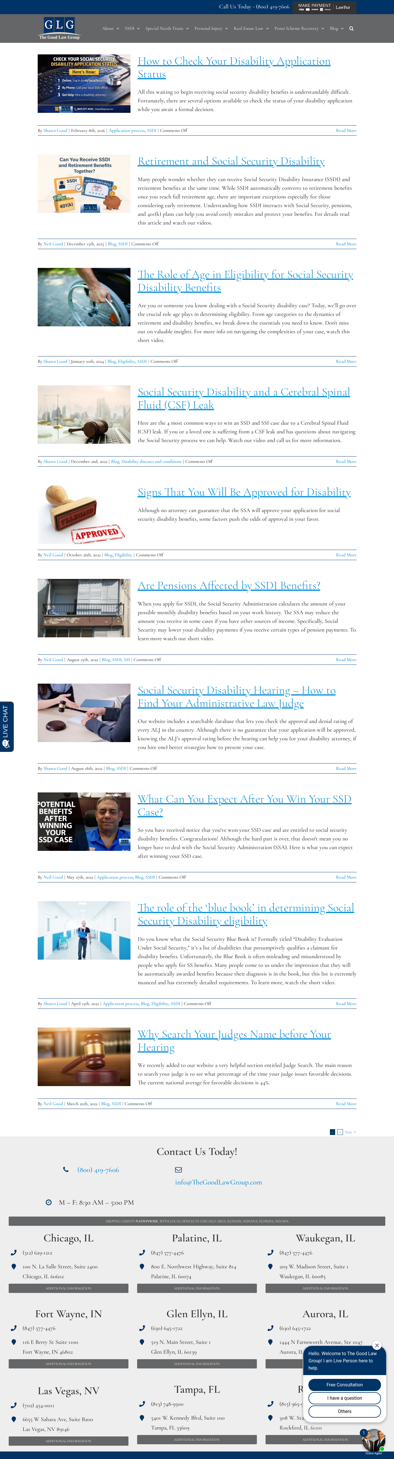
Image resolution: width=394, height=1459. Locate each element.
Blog (112, 244)
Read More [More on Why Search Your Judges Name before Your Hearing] (346, 1104)
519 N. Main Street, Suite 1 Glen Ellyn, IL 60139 (181, 1347)
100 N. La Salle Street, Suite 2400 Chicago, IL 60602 (60, 1271)
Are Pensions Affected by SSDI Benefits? (229, 585)
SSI (127, 660)
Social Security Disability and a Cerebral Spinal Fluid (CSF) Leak (244, 398)
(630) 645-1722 (166, 1328)
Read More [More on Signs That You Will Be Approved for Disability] (346, 555)
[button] (351, 28)
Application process (127, 130)
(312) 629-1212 (37, 1252)
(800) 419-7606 (272, 6)
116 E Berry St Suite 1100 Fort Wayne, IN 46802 (50, 1347)
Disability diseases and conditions (151, 461)
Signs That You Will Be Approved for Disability (244, 492)
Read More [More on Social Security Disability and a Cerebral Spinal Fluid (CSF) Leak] (346, 461)
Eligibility (126, 361)
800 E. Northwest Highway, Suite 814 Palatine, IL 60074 (193, 1271)
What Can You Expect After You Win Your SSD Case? (245, 805)
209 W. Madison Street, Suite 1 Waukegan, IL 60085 (313, 1271)
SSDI (151, 130)
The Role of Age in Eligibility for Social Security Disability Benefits (245, 280)
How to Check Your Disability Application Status (234, 67)
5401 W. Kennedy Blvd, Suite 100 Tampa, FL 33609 (188, 1422)
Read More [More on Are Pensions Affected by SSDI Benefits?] (346, 660)
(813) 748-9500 (167, 1404)
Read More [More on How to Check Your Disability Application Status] (346, 130)
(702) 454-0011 (39, 1405)
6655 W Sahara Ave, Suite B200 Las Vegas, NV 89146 (58, 1424)
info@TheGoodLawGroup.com (218, 1182)
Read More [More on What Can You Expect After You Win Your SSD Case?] (346, 877)
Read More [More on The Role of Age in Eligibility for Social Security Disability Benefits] (346, 361)
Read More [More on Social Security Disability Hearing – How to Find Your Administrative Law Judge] (346, 768)
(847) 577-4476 (39, 1328)
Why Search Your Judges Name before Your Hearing (234, 1040)
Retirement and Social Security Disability (231, 161)
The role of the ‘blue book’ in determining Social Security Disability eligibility (246, 914)
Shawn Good (55, 130)
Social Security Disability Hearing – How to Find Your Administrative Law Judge (237, 696)
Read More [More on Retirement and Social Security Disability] (346, 244)
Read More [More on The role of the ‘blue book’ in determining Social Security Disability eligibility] (346, 1004)
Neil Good (53, 244)
